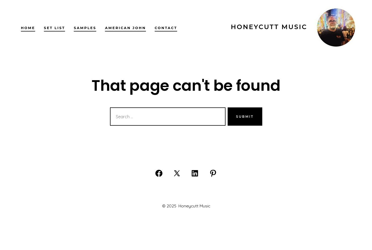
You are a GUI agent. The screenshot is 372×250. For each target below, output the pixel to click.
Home (28, 28)
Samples (85, 28)
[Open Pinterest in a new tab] (213, 173)
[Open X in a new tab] (177, 173)
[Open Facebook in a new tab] (158, 173)
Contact (166, 28)
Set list (54, 28)
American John (125, 28)
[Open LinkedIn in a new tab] (194, 173)
